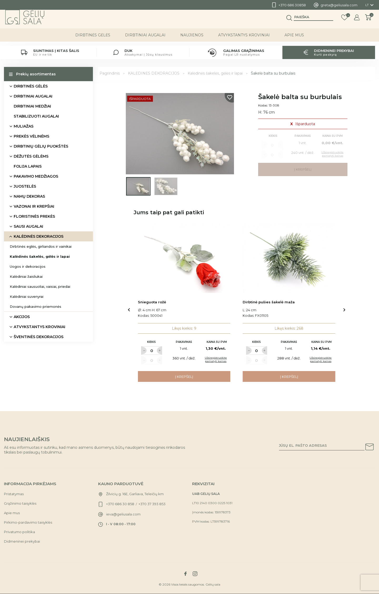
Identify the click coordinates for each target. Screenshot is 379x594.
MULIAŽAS (23, 126)
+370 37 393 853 (152, 504)
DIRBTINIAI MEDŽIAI (32, 106)
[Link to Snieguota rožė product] (184, 258)
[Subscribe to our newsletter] (369, 448)
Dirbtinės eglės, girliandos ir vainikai (41, 246)
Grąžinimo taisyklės (20, 503)
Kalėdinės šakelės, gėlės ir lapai (40, 256)
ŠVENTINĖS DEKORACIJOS (38, 336)
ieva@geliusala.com (123, 514)
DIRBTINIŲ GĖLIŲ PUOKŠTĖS (41, 146)
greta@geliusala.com (339, 5)
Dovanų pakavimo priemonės (35, 306)
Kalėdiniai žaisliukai (26, 276)
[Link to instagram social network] (195, 573)
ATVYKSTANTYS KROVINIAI (244, 39)
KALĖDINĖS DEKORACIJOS (38, 236)
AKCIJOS (22, 316)
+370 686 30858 (292, 5)
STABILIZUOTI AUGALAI (36, 116)
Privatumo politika (19, 532)
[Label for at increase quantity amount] (159, 350)
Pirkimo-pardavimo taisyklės (28, 522)
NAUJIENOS (191, 39)
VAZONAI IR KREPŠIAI (34, 206)
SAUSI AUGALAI (28, 226)
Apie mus (294, 39)
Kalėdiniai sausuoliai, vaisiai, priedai (40, 286)
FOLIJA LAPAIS (28, 166)
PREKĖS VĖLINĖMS (31, 136)
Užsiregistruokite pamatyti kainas (216, 359)
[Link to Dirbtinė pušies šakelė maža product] (289, 258)
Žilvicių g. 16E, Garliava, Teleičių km (135, 494)
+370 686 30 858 (120, 504)
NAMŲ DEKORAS (29, 196)
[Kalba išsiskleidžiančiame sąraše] (370, 5)
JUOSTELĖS (25, 186)
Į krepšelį (184, 376)
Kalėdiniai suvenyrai (26, 296)
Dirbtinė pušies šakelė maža (269, 302)
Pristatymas (14, 494)
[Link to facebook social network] (185, 573)
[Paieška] (313, 21)
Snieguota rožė (152, 302)
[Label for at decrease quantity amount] (143, 350)
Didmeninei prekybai (22, 541)
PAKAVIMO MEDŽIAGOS (36, 176)
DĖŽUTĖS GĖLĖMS (31, 156)
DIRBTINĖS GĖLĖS (92, 39)
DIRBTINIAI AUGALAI (145, 39)
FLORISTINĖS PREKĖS (34, 216)
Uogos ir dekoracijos (28, 266)
